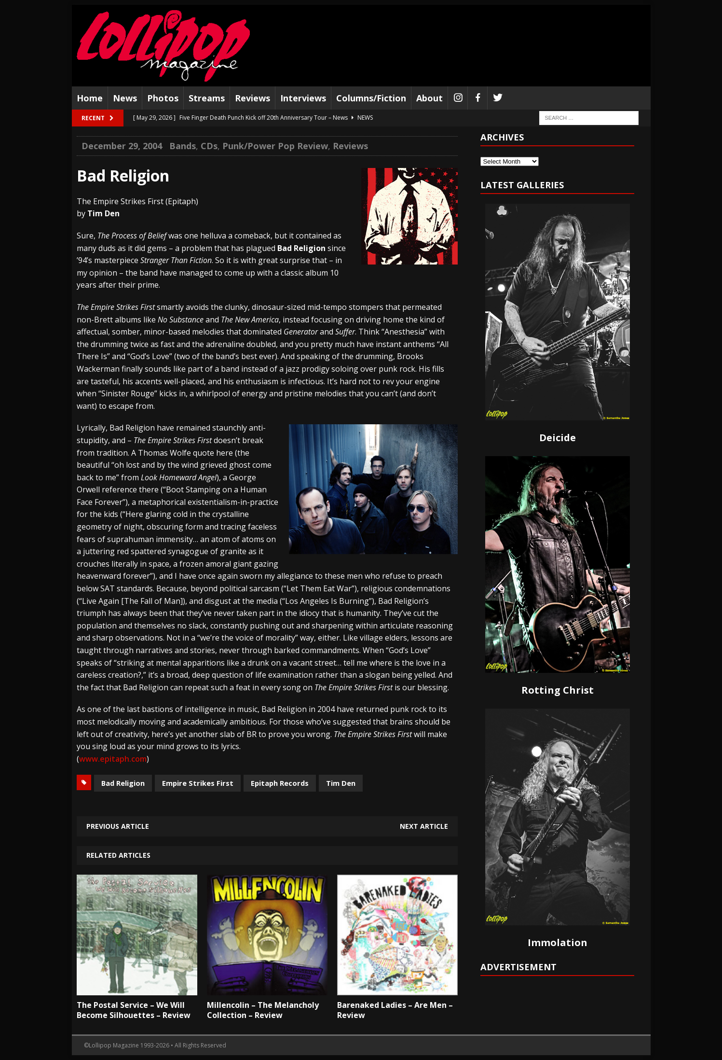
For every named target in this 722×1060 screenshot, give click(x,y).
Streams (207, 98)
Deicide (557, 437)
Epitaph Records (280, 783)
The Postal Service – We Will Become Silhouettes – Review (134, 1010)
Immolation (557, 942)
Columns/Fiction (371, 98)
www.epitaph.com (113, 758)
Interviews (303, 98)
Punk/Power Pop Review (275, 146)
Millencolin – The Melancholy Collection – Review (263, 1010)
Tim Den (340, 783)
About (429, 98)
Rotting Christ (557, 690)
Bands (182, 146)
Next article (424, 826)
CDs (209, 146)
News (125, 98)
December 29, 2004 (122, 146)
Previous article (117, 826)
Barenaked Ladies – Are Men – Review (395, 1010)
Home (90, 98)
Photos (162, 98)
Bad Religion (123, 783)
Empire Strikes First (197, 783)
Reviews (252, 98)
